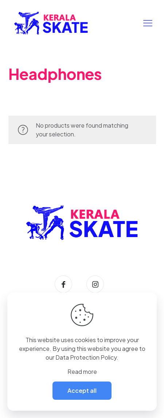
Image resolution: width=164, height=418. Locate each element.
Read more (82, 371)
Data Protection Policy (86, 357)
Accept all (82, 390)
